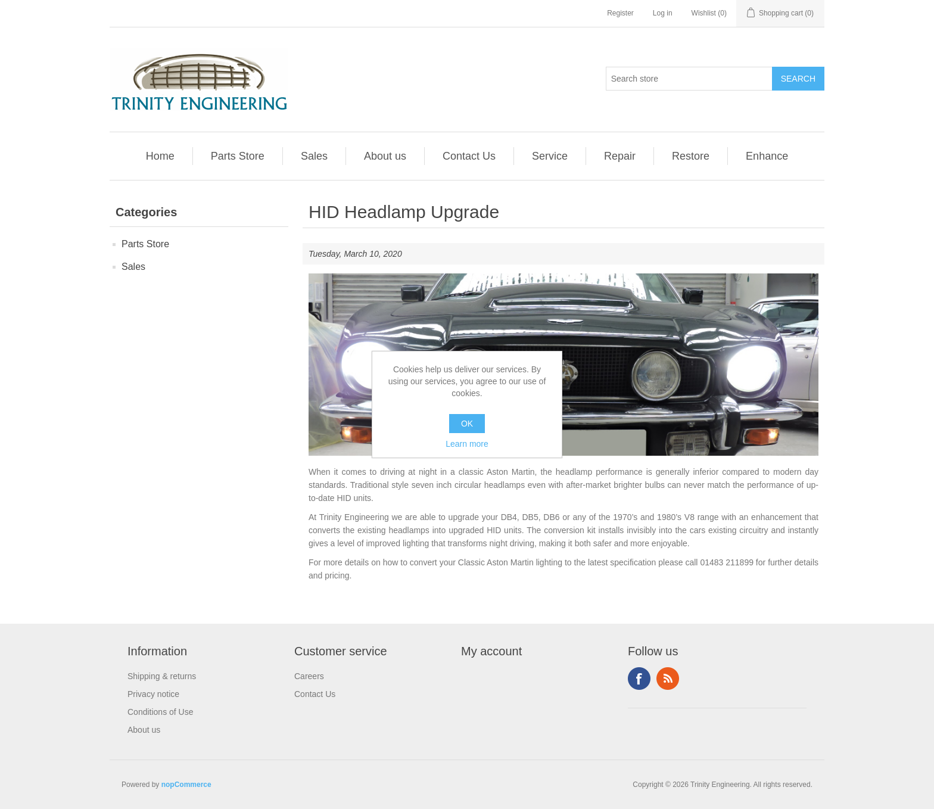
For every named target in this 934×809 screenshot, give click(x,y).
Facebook (639, 678)
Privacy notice (153, 694)
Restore (690, 156)
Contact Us (469, 156)
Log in (663, 13)
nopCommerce (186, 784)
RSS (667, 678)
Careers (309, 676)
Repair (620, 156)
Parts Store (237, 156)
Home (160, 156)
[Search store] (689, 79)
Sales (314, 156)
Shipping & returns (161, 676)
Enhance (767, 156)
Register (620, 13)
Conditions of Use (160, 712)
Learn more (467, 444)
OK (467, 423)
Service (550, 156)
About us (385, 156)
